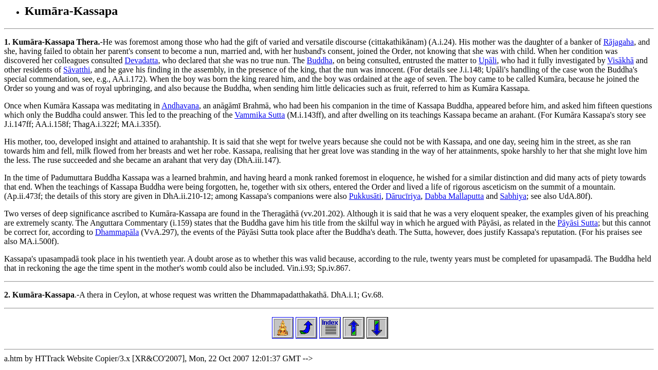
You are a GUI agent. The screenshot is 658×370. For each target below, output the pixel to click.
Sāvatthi (76, 69)
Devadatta (141, 60)
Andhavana (180, 105)
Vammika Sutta (259, 114)
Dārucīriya (403, 196)
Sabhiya (513, 196)
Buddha (320, 60)
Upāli (488, 60)
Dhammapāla (117, 232)
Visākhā (620, 60)
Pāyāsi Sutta (577, 222)
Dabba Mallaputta (454, 196)
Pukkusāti (365, 196)
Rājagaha (619, 42)
